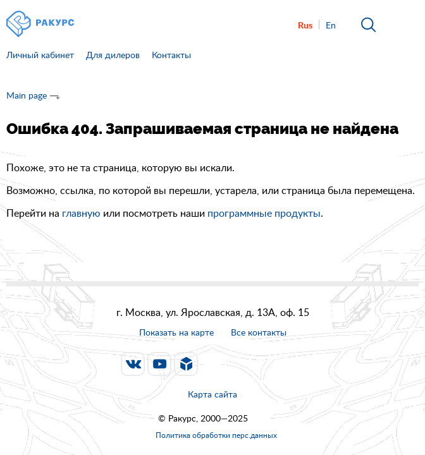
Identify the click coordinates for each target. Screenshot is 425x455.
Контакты (171, 55)
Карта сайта (212, 394)
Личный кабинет (40, 55)
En (331, 25)
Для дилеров (113, 55)
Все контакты (258, 332)
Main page (26, 95)
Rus (305, 24)
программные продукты (264, 213)
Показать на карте (176, 332)
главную (81, 213)
